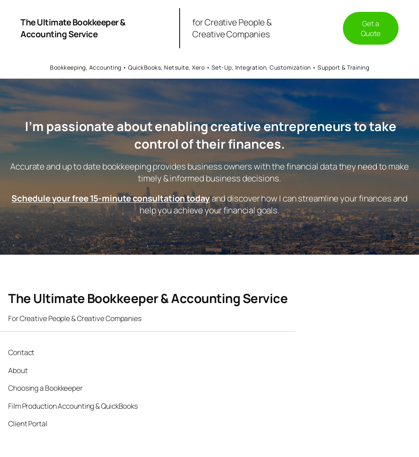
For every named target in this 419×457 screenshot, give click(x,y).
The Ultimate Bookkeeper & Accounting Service (73, 28)
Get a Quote (371, 28)
